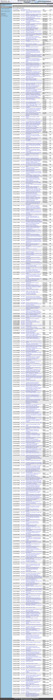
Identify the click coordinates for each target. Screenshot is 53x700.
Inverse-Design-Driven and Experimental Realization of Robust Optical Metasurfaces (33, 409)
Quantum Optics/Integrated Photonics (33, 315)
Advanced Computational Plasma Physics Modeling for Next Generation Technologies (33, 150)
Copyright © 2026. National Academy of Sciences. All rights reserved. (26, 698)
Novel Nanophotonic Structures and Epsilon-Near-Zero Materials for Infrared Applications (33, 682)
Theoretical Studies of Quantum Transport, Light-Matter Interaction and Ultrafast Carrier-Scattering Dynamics (34, 159)
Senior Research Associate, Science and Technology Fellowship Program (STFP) (33, 12)
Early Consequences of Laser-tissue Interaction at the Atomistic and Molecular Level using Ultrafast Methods (33, 114)
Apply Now (3, 13)
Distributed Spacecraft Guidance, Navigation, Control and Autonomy (33, 235)
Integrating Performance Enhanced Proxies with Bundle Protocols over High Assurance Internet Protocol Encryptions (33, 203)
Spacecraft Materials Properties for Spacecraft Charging (33, 170)
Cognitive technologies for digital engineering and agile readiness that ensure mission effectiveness (33, 334)
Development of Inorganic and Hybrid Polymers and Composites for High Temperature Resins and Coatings (33, 466)
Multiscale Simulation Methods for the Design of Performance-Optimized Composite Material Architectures (33, 485)
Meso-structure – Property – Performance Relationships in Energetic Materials (34, 44)
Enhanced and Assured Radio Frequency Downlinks (32, 200)
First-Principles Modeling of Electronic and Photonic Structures (33, 654)
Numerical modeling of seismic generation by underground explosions (34, 285)
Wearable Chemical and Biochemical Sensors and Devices (33, 362)
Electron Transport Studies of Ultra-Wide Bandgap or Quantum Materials (33, 385)
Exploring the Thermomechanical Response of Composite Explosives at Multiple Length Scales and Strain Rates (33, 60)
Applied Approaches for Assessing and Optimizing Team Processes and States (34, 346)
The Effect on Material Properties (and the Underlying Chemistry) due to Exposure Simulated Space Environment (33, 280)
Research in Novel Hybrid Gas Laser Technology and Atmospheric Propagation (33, 139)
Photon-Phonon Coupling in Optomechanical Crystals (31, 79)
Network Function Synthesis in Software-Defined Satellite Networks (33, 226)
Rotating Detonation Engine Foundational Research (31, 525)
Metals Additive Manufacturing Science (34, 453)
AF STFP (3, 5)
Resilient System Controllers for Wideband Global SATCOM (32, 187)
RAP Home (3, 14)
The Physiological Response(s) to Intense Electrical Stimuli (33, 102)
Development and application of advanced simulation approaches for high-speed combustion (33, 603)
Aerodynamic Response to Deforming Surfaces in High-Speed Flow (33, 15)
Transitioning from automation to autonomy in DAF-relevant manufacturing (32, 499)
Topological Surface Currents (32, 663)
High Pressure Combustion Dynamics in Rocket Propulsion (33, 32)
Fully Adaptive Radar (30, 640)
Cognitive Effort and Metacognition (33, 338)
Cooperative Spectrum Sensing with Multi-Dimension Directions (33, 192)
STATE (50, 9)
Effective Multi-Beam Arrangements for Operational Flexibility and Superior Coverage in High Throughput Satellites (34, 220)
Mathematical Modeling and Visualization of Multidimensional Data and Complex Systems (33, 348)
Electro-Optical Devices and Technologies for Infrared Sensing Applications (33, 647)
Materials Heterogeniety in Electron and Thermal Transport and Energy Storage (34, 376)
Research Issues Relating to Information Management (31, 331)
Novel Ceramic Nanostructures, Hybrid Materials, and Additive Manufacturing (34, 449)
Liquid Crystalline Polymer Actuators (33, 392)
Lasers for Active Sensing (31, 673)
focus (51, 4)
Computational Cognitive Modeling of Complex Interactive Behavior (33, 337)
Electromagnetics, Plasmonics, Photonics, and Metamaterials (32, 50)
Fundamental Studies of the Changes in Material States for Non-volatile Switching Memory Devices (34, 446)
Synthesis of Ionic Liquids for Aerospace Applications (32, 26)
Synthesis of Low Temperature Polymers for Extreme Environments (33, 440)
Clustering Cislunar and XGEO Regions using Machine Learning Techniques (34, 239)
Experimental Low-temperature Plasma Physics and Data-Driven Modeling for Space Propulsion (34, 34)
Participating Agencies (5, 4)
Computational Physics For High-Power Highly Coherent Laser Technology (34, 144)
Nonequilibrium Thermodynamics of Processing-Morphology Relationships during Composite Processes (33, 489)
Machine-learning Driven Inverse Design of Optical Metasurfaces (32, 407)
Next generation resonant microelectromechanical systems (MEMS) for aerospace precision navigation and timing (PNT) (32, 695)
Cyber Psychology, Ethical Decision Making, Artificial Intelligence (33, 314)
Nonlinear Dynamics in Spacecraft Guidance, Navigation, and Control (33, 198)
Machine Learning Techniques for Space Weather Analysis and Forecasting (32, 244)
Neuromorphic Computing (31, 320)
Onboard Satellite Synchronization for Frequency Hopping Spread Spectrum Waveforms (33, 211)
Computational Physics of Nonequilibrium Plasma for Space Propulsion (33, 21)
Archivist (27, 300)
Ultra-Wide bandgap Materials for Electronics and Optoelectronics (32, 395)
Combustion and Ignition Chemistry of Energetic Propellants (33, 24)
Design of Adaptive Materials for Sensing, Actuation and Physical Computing (32, 430)
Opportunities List (5, 7)
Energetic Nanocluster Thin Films (32, 41)
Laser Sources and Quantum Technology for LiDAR (32, 88)
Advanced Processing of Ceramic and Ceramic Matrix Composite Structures (33, 481)
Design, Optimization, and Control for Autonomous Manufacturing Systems (33, 495)
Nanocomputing (29, 324)
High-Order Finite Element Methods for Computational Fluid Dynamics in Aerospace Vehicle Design (34, 554)
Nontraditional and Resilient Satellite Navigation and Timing (33, 230)
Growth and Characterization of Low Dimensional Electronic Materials (33, 652)
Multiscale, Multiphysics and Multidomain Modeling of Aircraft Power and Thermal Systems (34, 581)
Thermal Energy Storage (31, 571)
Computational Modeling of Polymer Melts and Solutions (33, 438)
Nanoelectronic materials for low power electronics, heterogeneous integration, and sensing (34, 415)
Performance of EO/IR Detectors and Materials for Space (33, 252)
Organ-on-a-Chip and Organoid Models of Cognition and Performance (34, 344)
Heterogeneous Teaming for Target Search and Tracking (33, 98)
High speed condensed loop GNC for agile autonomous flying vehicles (33, 86)
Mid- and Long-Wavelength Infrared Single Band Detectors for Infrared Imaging (33, 670)
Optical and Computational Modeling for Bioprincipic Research (34, 83)
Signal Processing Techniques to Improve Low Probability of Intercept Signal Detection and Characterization (33, 311)
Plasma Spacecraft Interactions (32, 155)
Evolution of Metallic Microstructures (33, 460)
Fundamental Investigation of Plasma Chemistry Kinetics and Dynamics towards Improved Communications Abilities (33, 276)
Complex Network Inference (31, 327)
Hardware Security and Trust (32, 302)
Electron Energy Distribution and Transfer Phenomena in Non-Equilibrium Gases (32, 584)
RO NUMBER (16, 9)
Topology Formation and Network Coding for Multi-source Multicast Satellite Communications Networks (33, 206)
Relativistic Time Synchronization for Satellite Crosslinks (33, 209)
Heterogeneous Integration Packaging (33, 688)
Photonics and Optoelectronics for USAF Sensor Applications (33, 629)
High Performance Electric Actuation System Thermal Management (33, 574)
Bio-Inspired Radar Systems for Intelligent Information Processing (33, 612)
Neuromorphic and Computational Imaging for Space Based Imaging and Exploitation (34, 262)
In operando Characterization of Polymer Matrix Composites (32, 444)
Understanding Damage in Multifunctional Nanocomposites (32, 451)
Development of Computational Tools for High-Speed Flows (33, 601)
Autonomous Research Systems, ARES (34, 422)
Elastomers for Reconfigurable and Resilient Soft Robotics (33, 442)
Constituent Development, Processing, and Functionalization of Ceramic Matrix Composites (34, 463)
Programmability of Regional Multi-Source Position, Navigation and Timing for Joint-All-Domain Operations (34, 176)
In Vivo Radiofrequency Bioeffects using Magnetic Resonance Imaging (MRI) (34, 121)
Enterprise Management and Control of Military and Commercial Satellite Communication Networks (34, 223)
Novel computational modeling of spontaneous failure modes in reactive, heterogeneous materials (34, 37)
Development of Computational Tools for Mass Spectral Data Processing (33, 370)
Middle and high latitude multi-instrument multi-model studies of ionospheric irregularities (32, 292)
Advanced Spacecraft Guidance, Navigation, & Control (32, 168)
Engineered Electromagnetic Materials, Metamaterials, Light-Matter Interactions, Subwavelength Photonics (34, 90)
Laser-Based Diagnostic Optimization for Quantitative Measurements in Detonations (33, 532)
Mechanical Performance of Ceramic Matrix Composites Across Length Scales (33, 492)
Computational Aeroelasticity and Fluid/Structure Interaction (32, 547)
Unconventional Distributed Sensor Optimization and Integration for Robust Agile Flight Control (34, 76)
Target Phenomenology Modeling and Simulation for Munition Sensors (33, 74)
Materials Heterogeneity (31, 380)
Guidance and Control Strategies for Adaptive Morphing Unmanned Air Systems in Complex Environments (33, 93)
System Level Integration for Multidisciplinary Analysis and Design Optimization (33, 541)
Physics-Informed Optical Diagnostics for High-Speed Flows (33, 17)
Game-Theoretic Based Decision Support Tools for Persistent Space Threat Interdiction (33, 179)
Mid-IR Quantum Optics (30, 644)
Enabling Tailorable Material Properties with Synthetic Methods (34, 418)
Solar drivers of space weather (32, 289)
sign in (48, 4)
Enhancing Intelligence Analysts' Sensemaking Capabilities (32, 351)
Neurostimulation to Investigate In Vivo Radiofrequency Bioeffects (34, 128)
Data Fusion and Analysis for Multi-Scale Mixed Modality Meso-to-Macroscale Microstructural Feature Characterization (33, 470)
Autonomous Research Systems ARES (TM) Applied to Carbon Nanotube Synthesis (34, 420)
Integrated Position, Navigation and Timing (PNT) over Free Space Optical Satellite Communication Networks (34, 189)
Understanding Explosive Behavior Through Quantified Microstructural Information (33, 52)
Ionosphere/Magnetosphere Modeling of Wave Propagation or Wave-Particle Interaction (34, 172)
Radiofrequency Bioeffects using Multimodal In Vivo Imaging (32, 126)
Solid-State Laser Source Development (34, 605)
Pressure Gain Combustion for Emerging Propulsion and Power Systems (32, 510)
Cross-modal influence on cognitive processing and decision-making (33, 357)
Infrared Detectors (29, 661)
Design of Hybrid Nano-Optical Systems (34, 80)
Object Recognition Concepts (32, 618)
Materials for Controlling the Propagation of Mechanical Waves (33, 433)
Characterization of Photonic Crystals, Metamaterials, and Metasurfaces (33, 72)
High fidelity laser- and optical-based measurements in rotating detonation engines (33, 538)
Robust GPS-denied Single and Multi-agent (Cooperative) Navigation (33, 96)
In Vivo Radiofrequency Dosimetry (33, 118)
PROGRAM (22, 9)
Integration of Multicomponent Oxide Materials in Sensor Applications (33, 614)
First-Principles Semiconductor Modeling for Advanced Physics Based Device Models (34, 657)
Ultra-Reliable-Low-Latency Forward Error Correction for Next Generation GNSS (33, 165)
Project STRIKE (29, 322)
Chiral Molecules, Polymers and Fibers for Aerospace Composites (34, 483)
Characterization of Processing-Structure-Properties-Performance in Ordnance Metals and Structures (33, 63)
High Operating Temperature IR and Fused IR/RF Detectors (33, 666)
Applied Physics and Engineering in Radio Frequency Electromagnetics (33, 124)
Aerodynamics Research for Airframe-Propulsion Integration (33, 560)
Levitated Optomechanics (31, 294)
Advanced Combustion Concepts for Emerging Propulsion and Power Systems (33, 507)
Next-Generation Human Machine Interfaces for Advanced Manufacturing (34, 497)
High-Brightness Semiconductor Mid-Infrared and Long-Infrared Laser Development (33, 132)
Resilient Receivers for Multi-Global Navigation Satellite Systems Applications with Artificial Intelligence (33, 162)
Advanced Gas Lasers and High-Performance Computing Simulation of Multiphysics (33, 135)
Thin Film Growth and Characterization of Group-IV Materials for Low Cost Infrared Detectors (34, 679)
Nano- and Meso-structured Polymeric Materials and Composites (33, 374)
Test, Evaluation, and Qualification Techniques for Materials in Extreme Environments (33, 535)
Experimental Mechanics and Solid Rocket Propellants (33, 19)
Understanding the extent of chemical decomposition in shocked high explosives (33, 67)
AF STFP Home (4, 16)
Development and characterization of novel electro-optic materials (33, 405)
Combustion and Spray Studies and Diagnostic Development (33, 502)
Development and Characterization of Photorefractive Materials (33, 391)
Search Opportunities (5, 8)
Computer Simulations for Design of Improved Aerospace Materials (33, 412)
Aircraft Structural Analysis (31, 561)
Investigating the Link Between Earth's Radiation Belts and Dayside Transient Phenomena (34, 241)
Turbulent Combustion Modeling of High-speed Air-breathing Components (34, 598)
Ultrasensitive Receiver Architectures (33, 624)
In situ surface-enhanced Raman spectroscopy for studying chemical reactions (33, 427)
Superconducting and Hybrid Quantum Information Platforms (34, 304)
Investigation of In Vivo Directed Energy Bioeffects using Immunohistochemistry (34, 130)
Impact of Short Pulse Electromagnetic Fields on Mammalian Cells (34, 105)
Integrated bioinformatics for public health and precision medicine (33, 372)
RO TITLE (28, 9)
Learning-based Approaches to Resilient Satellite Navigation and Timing (32, 217)
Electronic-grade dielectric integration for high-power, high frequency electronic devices (33, 676)
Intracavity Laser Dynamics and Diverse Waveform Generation (34, 627)
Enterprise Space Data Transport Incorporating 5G (32, 228)
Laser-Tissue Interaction (31, 99)
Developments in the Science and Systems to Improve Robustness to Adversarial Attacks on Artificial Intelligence (33, 308)
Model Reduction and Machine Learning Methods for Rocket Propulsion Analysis (32, 29)
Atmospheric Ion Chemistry (31, 248)
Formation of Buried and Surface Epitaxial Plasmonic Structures (32, 383)
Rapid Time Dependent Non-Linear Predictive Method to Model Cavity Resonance (33, 565)
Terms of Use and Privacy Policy (26, 699)
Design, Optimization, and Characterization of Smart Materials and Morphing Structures (34, 557)
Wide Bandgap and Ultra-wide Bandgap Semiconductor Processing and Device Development (34, 589)
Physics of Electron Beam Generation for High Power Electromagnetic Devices (33, 153)
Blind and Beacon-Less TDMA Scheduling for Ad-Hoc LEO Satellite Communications (33, 182)
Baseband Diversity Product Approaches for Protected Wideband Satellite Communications (33, 195)
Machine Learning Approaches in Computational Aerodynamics (32, 568)
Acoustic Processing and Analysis (33, 321)
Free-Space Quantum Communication (33, 141)
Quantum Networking (30, 332)
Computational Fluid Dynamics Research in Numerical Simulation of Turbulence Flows (33, 549)
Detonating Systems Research (32, 46)
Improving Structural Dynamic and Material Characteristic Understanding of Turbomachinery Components (33, 515)
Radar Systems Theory (30, 607)
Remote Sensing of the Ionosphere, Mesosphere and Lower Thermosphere (34, 297)
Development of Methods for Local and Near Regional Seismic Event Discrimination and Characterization (34, 270)
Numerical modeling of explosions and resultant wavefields (33, 254)
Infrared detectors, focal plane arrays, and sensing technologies (33, 265)
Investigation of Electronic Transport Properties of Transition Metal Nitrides (33, 660)
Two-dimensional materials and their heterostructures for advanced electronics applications (33, 474)
